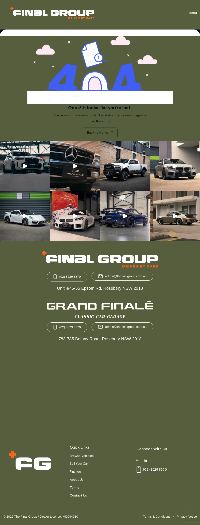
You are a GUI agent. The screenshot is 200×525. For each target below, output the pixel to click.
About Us (77, 480)
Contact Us (78, 495)
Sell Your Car (79, 464)
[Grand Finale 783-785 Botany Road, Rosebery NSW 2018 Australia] (149, 389)
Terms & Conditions (156, 516)
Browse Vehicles (82, 456)
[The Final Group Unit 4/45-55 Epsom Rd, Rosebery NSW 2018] (50, 389)
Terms (74, 488)
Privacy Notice (187, 516)
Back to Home (100, 133)
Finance (75, 472)
